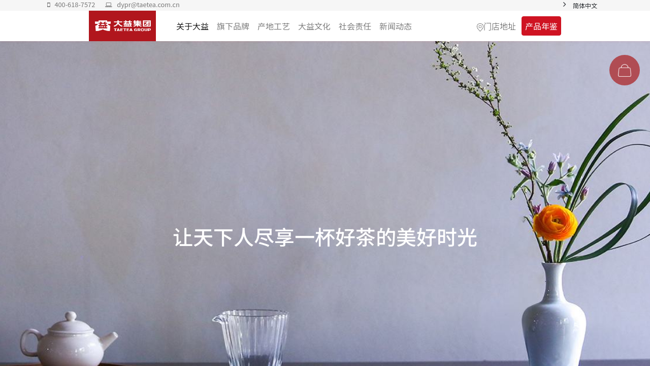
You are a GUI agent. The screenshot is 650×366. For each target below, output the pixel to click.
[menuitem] (395, 26)
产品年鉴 (541, 26)
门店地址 (499, 26)
